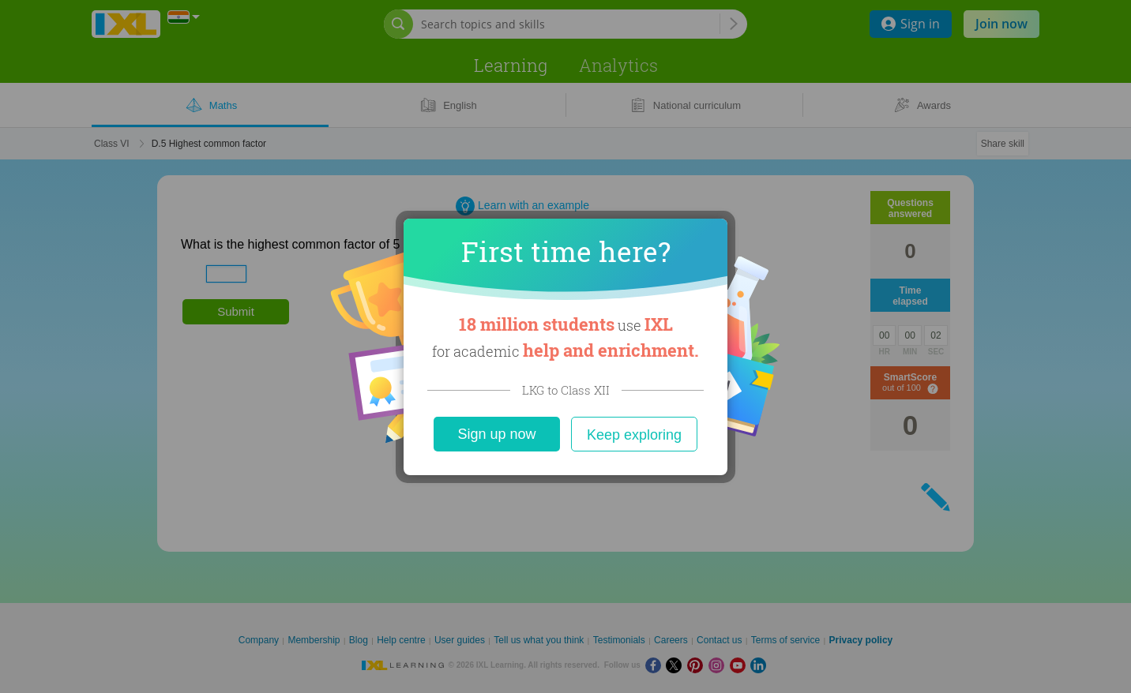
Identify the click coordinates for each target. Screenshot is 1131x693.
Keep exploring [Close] (634, 435)
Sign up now (496, 434)
